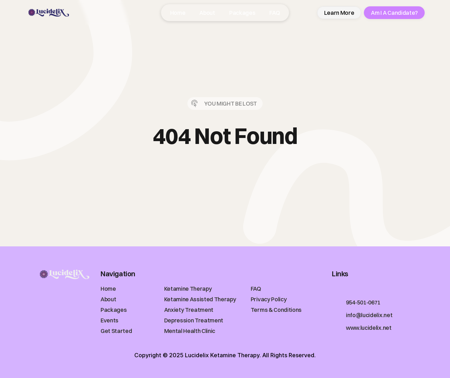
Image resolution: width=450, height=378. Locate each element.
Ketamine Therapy (188, 288)
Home (108, 288)
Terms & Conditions (276, 309)
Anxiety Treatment (189, 309)
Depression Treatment (194, 320)
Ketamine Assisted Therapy (200, 299)
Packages (114, 309)
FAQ (256, 288)
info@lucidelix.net (369, 315)
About (108, 299)
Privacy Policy (269, 299)
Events (109, 320)
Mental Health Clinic (190, 330)
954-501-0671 (363, 302)
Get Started (116, 330)
